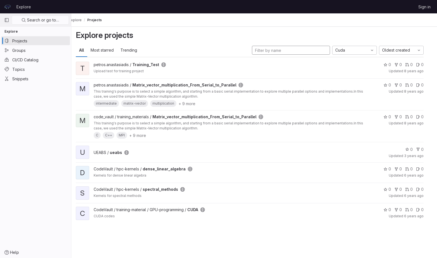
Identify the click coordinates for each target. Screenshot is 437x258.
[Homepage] (7, 6)
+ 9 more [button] (191, 103)
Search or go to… (40, 20)
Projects (103, 20)
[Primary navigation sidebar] (6, 20)
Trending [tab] (133, 50)
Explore (23, 6)
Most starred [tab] (106, 50)
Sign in (424, 6)
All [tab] (86, 50)
